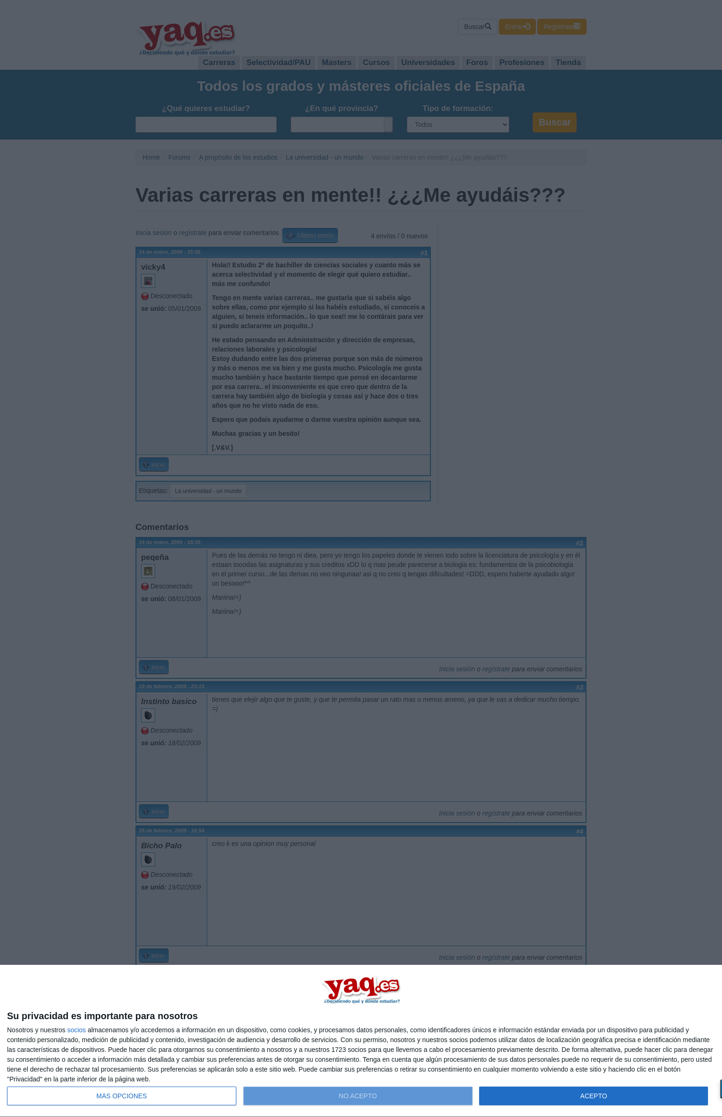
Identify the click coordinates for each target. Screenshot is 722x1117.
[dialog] (361, 1041)
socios (76, 1030)
